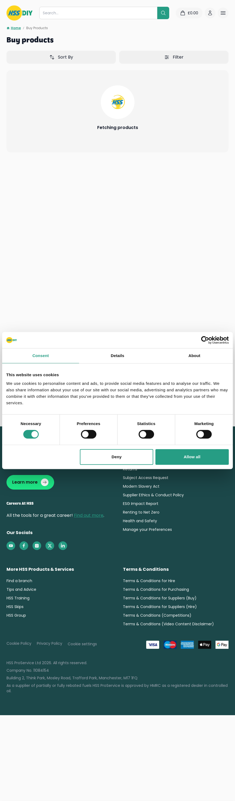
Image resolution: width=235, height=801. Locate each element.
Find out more (88, 515)
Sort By (61, 57)
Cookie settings (82, 644)
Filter (174, 57)
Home (13, 28)
